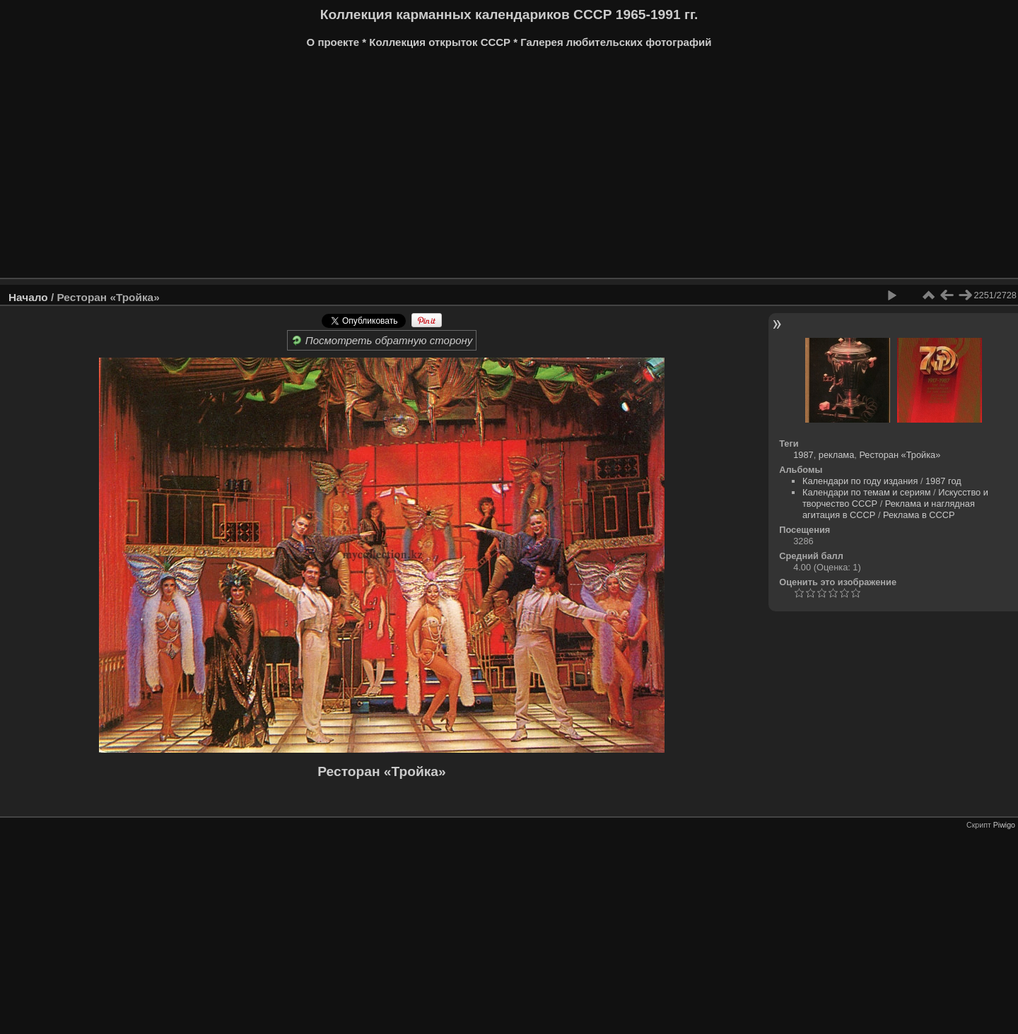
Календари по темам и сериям (866, 492)
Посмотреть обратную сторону (382, 340)
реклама (836, 455)
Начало (28, 297)
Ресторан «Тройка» (381, 771)
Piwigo (1004, 825)
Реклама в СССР (919, 515)
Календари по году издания (860, 481)
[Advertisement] (435, 168)
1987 (803, 455)
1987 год (943, 481)
